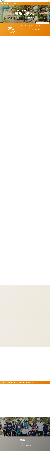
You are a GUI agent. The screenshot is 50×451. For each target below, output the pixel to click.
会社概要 (29, 445)
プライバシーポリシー (22, 445)
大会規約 (27, 445)
